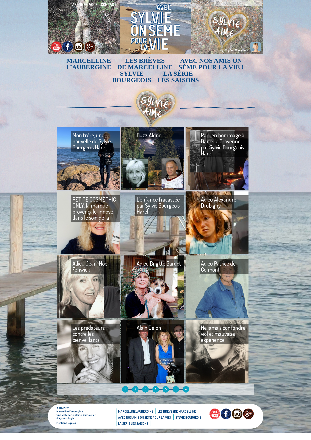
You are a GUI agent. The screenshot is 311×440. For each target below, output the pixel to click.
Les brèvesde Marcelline (144, 63)
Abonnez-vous (85, 4)
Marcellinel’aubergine (88, 63)
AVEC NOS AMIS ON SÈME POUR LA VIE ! (211, 63)
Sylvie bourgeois (131, 76)
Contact (108, 4)
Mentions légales (66, 430)
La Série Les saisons (178, 76)
